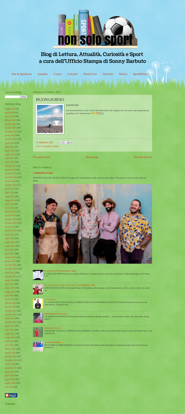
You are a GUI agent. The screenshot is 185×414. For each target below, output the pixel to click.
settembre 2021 (11, 322)
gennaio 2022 (10, 307)
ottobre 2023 (10, 227)
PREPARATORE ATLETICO (56, 314)
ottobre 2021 (10, 318)
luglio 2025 (9, 147)
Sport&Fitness (141, 74)
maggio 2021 (10, 337)
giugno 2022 (10, 288)
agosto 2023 (9, 235)
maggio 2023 (10, 246)
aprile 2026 (9, 113)
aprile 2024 (9, 204)
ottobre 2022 (10, 273)
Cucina (58, 74)
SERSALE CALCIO (53, 328)
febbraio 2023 (10, 257)
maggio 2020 (10, 383)
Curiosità (72, 74)
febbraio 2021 (10, 349)
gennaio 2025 (10, 170)
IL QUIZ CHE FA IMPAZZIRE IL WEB (60, 271)
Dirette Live (90, 74)
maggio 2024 (10, 200)
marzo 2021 (9, 345)
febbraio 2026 (10, 120)
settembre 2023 (11, 231)
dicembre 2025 (10, 128)
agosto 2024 (9, 189)
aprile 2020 (9, 387)
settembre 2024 (11, 185)
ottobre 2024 (10, 181)
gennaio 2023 (10, 261)
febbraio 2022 (10, 303)
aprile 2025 (9, 158)
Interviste (108, 74)
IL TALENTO (50, 300)
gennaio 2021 (10, 353)
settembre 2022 (11, 276)
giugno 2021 (10, 334)
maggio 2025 (10, 154)
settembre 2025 (11, 139)
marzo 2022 (9, 299)
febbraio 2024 (10, 212)
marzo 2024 (9, 208)
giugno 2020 (10, 379)
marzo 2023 (9, 254)
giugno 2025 (10, 151)
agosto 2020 (9, 372)
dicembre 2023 (10, 219)
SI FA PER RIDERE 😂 (54, 342)
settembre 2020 (11, 368)
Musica (123, 74)
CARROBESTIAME (43, 173)
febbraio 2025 (10, 166)
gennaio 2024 (10, 215)
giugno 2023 (10, 242)
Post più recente (41, 157)
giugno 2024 (10, 196)
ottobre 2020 (10, 364)
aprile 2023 (9, 250)
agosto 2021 (9, 326)
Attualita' (43, 74)
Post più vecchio (143, 157)
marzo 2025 (9, 162)
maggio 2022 (10, 292)
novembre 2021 (11, 315)
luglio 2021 (9, 330)
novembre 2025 (11, 132)
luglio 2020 (9, 375)
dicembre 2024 (10, 173)
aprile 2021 (9, 341)
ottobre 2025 (10, 135)
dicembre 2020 (10, 356)
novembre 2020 (11, 360)
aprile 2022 (9, 295)
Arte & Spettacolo (21, 74)
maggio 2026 (10, 109)
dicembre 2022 (10, 265)
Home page (92, 157)
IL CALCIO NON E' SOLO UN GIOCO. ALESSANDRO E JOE (70, 285)
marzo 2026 (9, 116)
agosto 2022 (9, 280)
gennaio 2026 (10, 124)
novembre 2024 (11, 177)
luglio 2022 (9, 284)
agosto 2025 (9, 143)
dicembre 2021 (10, 311)
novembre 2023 (11, 223)
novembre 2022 (11, 269)
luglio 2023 (9, 238)
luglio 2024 (9, 193)
